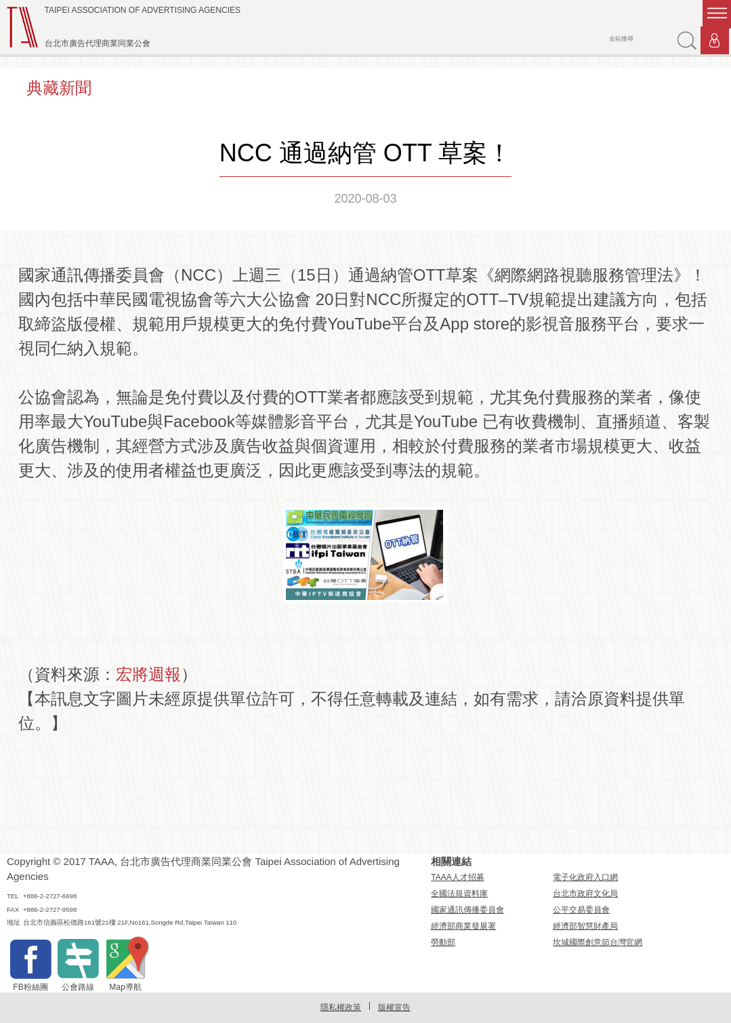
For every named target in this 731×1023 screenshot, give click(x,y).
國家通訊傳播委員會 (467, 910)
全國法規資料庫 (459, 893)
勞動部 (443, 942)
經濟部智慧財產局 (585, 926)
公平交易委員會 (581, 910)
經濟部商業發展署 (463, 926)
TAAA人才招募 (457, 877)
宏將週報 (148, 674)
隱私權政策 (340, 1007)
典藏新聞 (58, 88)
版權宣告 (394, 1007)
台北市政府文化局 (585, 893)
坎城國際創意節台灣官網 (597, 942)
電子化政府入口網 (585, 877)
